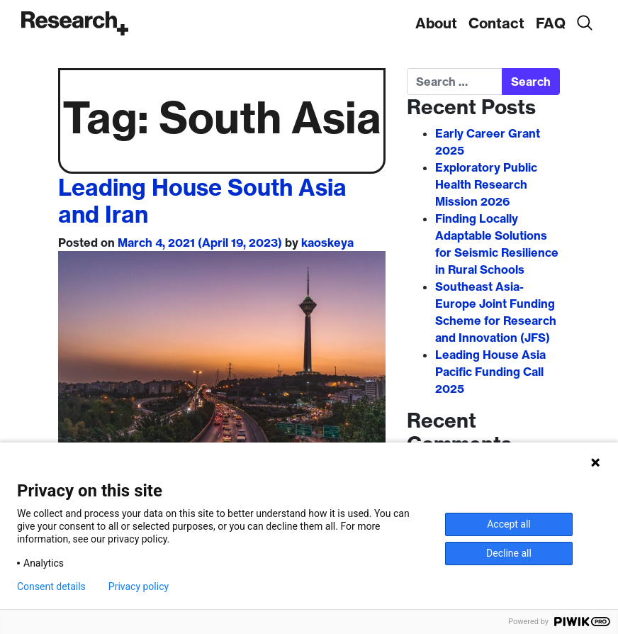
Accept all (509, 524)
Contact (496, 23)
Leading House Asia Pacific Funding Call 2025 (490, 371)
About (436, 23)
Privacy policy (138, 586)
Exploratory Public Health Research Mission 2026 (486, 184)
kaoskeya (327, 242)
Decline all (509, 553)
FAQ (551, 23)
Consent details (51, 586)
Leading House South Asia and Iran (202, 200)
